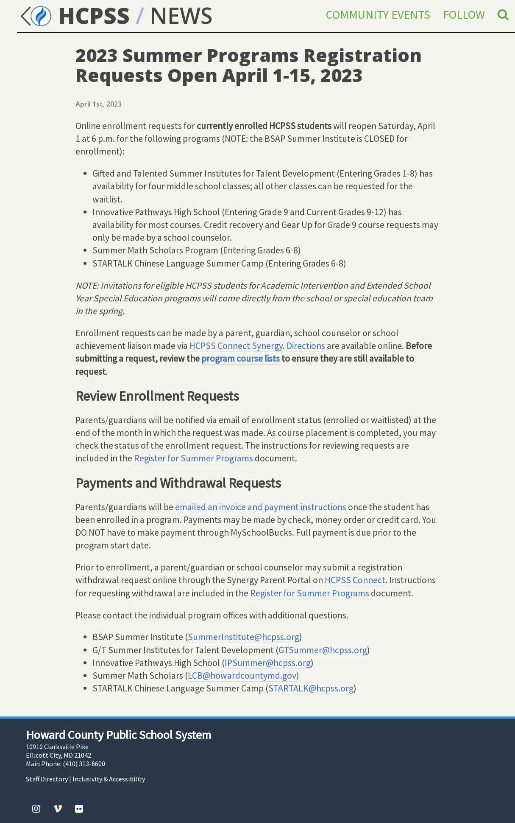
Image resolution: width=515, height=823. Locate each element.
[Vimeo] (57, 809)
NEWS (181, 15)
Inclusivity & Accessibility (108, 779)
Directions (306, 345)
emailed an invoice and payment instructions (260, 507)
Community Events (378, 14)
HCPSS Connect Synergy (236, 345)
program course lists (240, 358)
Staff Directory (47, 779)
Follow (464, 14)
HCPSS (73, 15)
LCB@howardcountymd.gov (242, 675)
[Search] (503, 14)
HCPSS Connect (355, 580)
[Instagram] (36, 809)
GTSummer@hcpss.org (322, 650)
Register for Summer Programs (193, 458)
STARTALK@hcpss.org (311, 688)
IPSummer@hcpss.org (268, 663)
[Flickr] (79, 809)
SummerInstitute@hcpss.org (243, 637)
